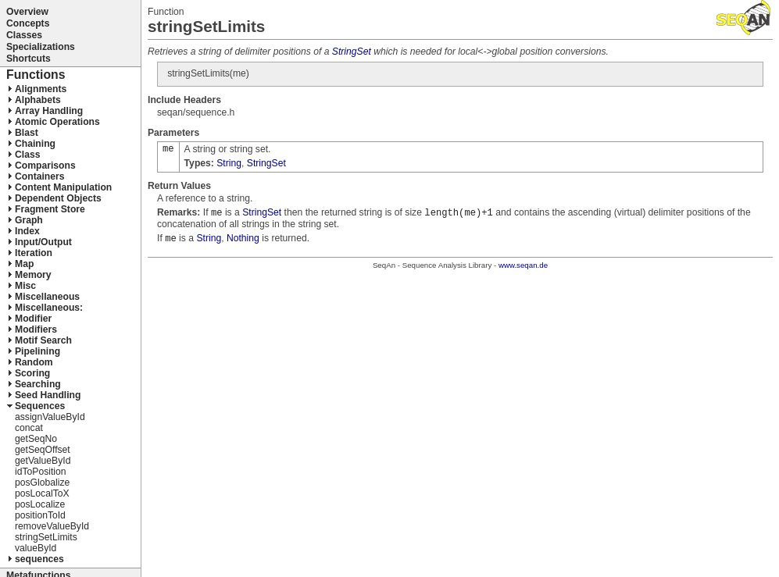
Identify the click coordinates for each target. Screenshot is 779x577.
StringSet (351, 51)
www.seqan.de (523, 265)
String (228, 163)
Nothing (243, 238)
